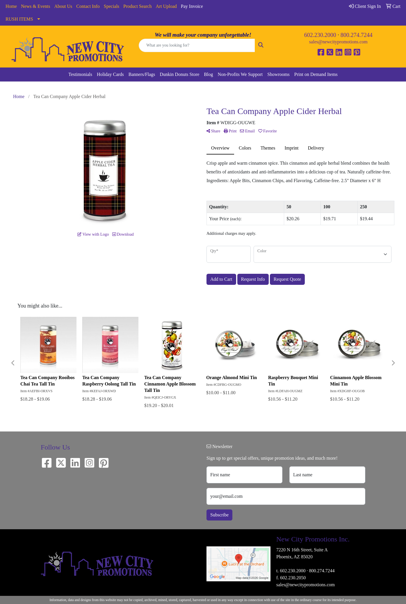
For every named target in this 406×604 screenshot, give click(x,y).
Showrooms (278, 74)
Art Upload (166, 6)
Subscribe (219, 514)
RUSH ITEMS (19, 19)
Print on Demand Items (316, 74)
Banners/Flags (142, 74)
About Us (63, 6)
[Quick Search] (197, 45)
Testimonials (80, 74)
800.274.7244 (357, 35)
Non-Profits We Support (240, 74)
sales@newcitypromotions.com (338, 41)
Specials (111, 6)
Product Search (137, 6)
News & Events (35, 6)
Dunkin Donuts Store (179, 74)
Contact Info (87, 6)
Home (11, 6)
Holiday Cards (110, 74)
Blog (208, 74)
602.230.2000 (320, 35)
